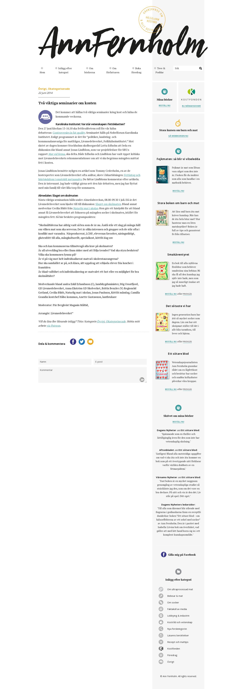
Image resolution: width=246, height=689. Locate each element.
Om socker (173, 602)
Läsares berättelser (178, 635)
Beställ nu (164, 105)
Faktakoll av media (177, 609)
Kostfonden (173, 648)
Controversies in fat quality (69, 132)
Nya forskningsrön (177, 628)
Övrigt (42, 89)
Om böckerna (89, 70)
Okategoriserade (59, 89)
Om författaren (112, 70)
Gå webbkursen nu (178, 136)
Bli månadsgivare (191, 106)
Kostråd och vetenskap (179, 622)
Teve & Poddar (159, 70)
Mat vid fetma (56, 154)
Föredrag (172, 655)
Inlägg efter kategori (63, 70)
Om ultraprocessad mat (180, 589)
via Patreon (53, 325)
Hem (42, 70)
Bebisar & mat (175, 595)
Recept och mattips (177, 642)
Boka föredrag (136, 70)
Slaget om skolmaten (108, 204)
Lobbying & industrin (178, 615)
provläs (187, 294)
